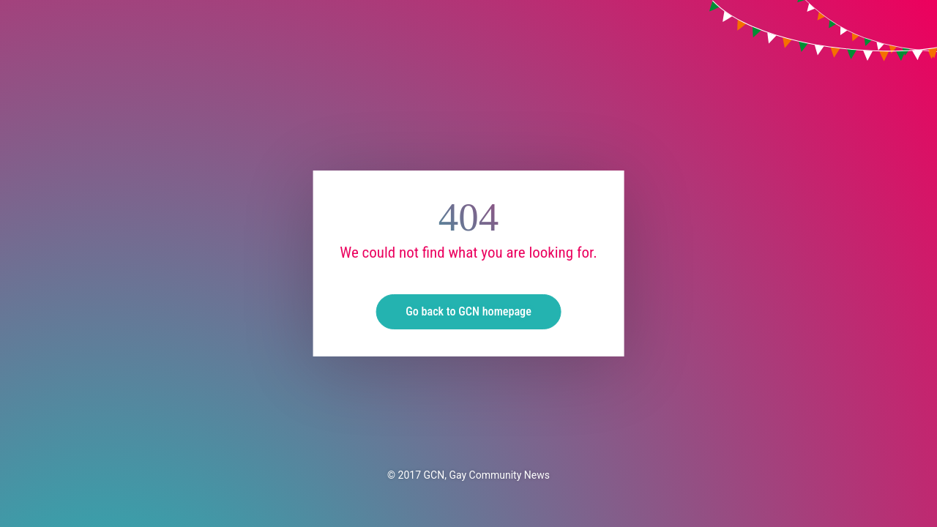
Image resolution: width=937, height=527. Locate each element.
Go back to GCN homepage (468, 311)
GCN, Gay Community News (487, 475)
